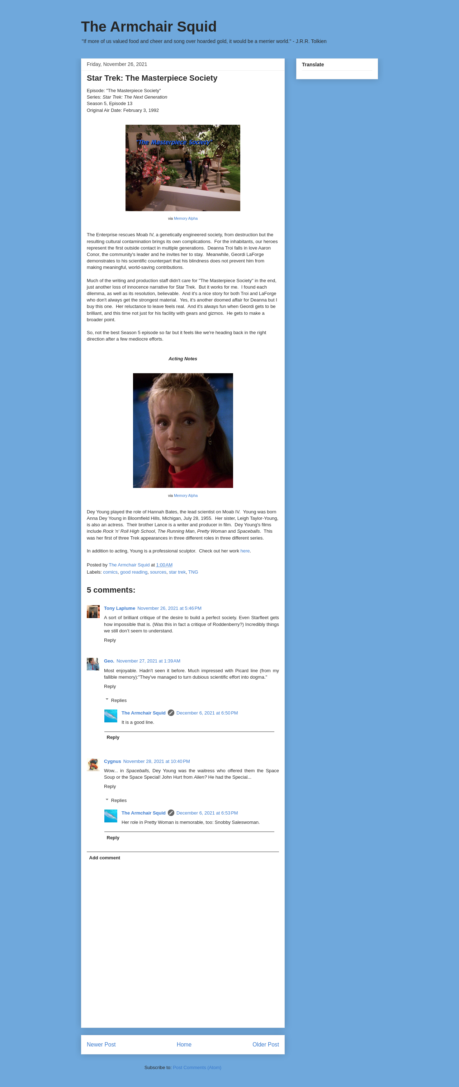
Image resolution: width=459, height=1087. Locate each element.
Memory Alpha (186, 218)
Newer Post (101, 1044)
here (245, 551)
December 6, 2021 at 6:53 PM (207, 813)
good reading (133, 572)
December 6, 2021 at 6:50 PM (207, 713)
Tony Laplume (119, 608)
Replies (119, 700)
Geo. (109, 661)
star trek (177, 572)
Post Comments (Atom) (197, 1067)
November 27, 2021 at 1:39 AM (148, 661)
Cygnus (112, 761)
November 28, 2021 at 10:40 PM (156, 761)
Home (184, 1044)
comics (110, 572)
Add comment (104, 857)
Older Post (265, 1044)
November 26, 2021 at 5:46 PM (169, 608)
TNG (193, 572)
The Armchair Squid (149, 26)
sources (158, 572)
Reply (110, 640)
